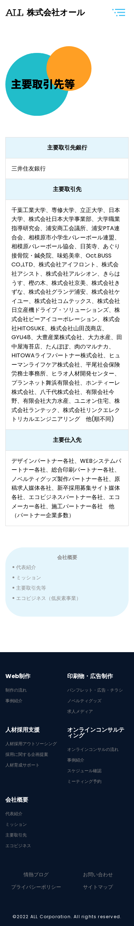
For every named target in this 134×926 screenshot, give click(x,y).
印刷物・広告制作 (90, 676)
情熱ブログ (36, 874)
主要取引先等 (31, 587)
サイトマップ (98, 886)
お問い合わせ (98, 874)
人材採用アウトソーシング (31, 744)
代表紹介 (26, 567)
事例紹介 (14, 701)
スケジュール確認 (84, 771)
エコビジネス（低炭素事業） (48, 598)
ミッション (28, 577)
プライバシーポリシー (36, 886)
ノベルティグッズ (84, 701)
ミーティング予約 (84, 781)
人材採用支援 (22, 730)
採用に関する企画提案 (26, 754)
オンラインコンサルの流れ (93, 749)
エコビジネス (18, 846)
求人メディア (80, 711)
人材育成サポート (22, 765)
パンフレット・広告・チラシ (95, 690)
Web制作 (17, 676)
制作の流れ (16, 690)
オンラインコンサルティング (95, 732)
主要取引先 (16, 835)
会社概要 (67, 557)
